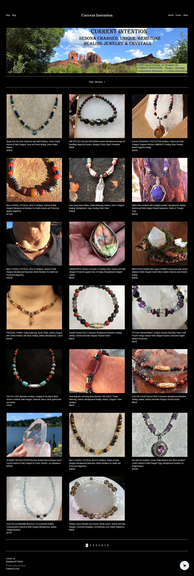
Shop (8, 15)
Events (178, 15)
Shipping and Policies (14, 561)
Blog (14, 15)
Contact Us (10, 558)
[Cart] (184, 565)
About (185, 15)
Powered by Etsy (12, 568)
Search (171, 15)
